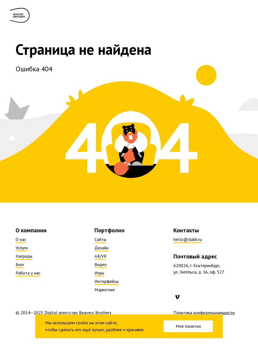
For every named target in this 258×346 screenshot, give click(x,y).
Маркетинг (104, 290)
